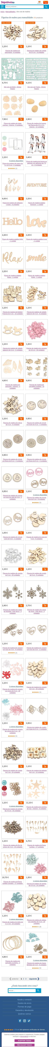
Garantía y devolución (24, 1010)
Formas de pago (24, 1007)
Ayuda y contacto (24, 1000)
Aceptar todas (24, 1041)
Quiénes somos (24, 1014)
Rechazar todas (24, 1045)
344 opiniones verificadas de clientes (32, 1030)
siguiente (34, 979)
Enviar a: (39, 2)
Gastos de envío (24, 1003)
